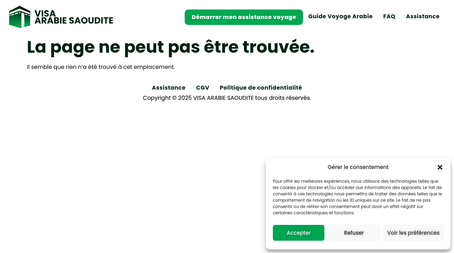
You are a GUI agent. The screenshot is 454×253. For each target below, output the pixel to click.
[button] (439, 167)
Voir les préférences (413, 232)
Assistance (423, 16)
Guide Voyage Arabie (340, 16)
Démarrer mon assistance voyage (244, 17)
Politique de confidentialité (261, 88)
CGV (203, 88)
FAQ (389, 16)
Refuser (354, 232)
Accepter (298, 232)
